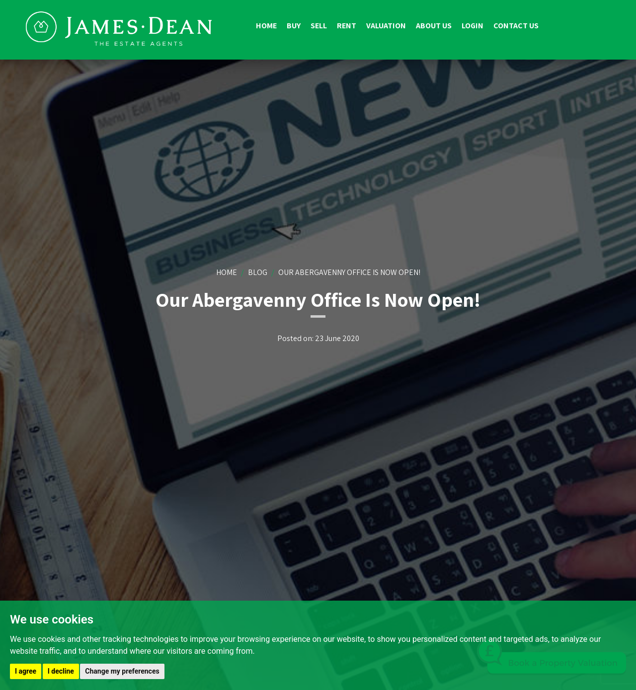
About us (434, 25)
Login (472, 25)
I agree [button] (25, 671)
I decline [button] (61, 671)
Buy (294, 25)
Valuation (386, 25)
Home (266, 25)
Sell (319, 25)
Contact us (516, 25)
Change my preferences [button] (122, 671)
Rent (346, 25)
